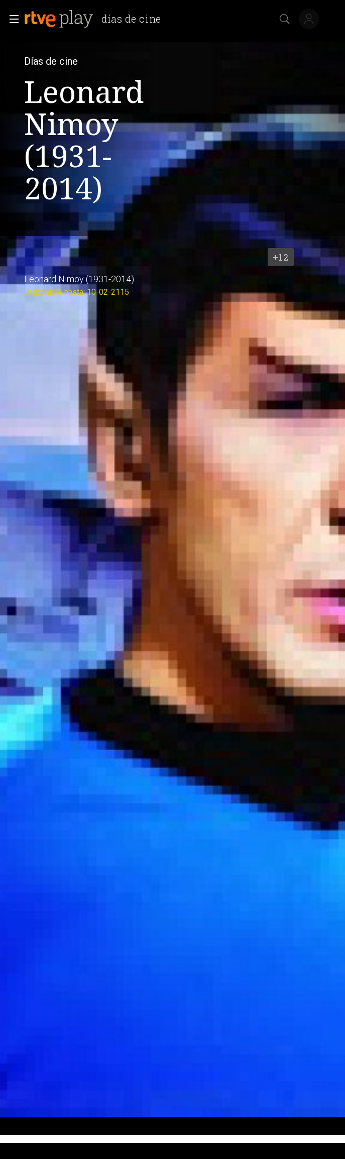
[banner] (96, 19)
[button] (11, 19)
